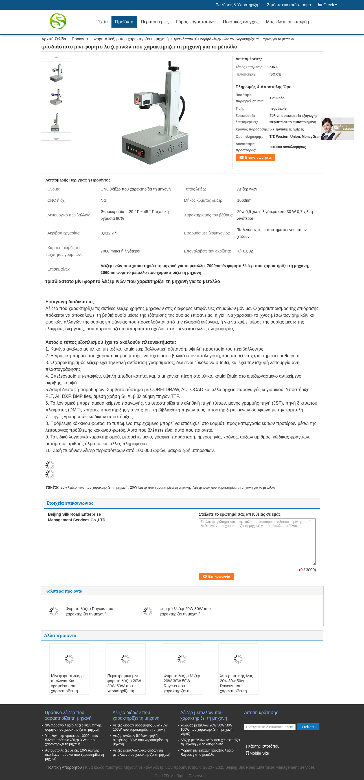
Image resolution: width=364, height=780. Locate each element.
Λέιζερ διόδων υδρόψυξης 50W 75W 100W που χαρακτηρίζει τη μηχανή (140, 727)
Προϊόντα (124, 21)
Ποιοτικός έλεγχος (240, 21)
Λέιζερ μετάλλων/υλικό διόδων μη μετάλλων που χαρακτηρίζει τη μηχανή (141, 752)
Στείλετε (308, 727)
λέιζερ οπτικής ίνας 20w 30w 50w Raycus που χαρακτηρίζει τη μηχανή (236, 685)
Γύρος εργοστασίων (196, 21)
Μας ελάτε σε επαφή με (289, 21)
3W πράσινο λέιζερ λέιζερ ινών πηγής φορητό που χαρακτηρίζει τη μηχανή (73, 727)
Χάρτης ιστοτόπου (263, 746)
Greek (330, 5)
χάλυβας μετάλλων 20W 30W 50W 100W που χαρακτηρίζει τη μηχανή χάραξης (207, 729)
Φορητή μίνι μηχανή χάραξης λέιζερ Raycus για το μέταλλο (207, 752)
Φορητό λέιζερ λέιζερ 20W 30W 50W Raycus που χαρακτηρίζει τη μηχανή (182, 685)
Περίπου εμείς (155, 21)
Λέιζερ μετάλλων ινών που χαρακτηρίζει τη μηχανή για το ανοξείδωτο (210, 742)
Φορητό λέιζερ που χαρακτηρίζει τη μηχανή (131, 39)
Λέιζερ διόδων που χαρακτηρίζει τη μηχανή (136, 715)
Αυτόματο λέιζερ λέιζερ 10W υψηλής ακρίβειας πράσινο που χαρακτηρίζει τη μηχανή (74, 754)
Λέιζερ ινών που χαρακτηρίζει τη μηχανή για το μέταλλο (233, 487)
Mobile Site (257, 753)
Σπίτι (103, 21)
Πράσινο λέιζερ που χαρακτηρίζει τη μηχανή (68, 715)
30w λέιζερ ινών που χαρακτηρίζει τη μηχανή (94, 487)
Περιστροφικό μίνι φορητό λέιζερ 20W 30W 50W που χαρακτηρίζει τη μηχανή (124, 685)
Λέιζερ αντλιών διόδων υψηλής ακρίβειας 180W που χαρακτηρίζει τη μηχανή (140, 740)
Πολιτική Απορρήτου (64, 767)
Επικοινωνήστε (258, 157)
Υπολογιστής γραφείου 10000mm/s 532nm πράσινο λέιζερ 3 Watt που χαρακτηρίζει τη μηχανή (71, 740)
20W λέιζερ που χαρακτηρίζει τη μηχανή (160, 487)
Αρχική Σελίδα (53, 39)
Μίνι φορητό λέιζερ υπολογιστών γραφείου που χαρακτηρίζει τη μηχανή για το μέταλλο (67, 688)
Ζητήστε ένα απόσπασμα (289, 5)
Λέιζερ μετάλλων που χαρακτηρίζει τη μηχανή (203, 715)
